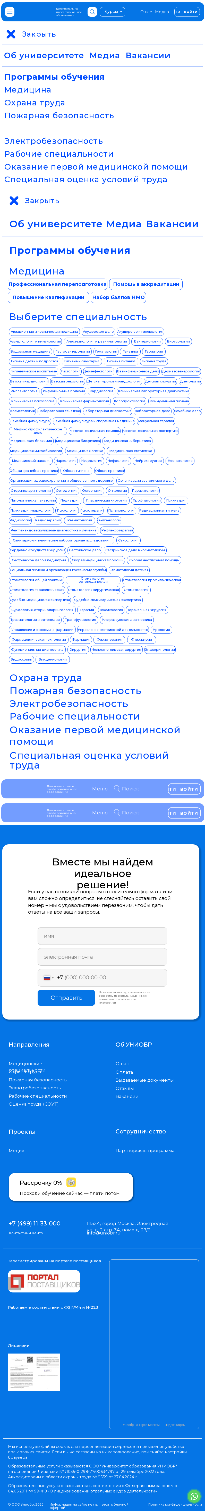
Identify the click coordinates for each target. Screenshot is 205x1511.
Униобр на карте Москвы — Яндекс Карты (154, 1425)
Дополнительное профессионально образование (61, 812)
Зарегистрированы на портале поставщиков (54, 1261)
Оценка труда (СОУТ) (34, 1104)
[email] (102, 957)
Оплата (124, 1072)
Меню (100, 789)
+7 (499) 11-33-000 (35, 1223)
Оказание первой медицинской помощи (96, 167)
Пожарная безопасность (59, 115)
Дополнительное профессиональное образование (62, 788)
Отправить (66, 997)
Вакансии (148, 55)
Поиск (130, 789)
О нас (146, 12)
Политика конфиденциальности (175, 1504)
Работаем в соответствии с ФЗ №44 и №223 (53, 1307)
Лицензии (19, 1345)
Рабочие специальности (59, 154)
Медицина (28, 90)
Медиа (162, 12)
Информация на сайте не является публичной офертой (89, 1506)
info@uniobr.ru (104, 1232)
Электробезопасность (53, 141)
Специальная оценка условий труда (86, 179)
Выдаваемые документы (144, 1080)
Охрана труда (34, 102)
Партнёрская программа (145, 1150)
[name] (102, 936)
